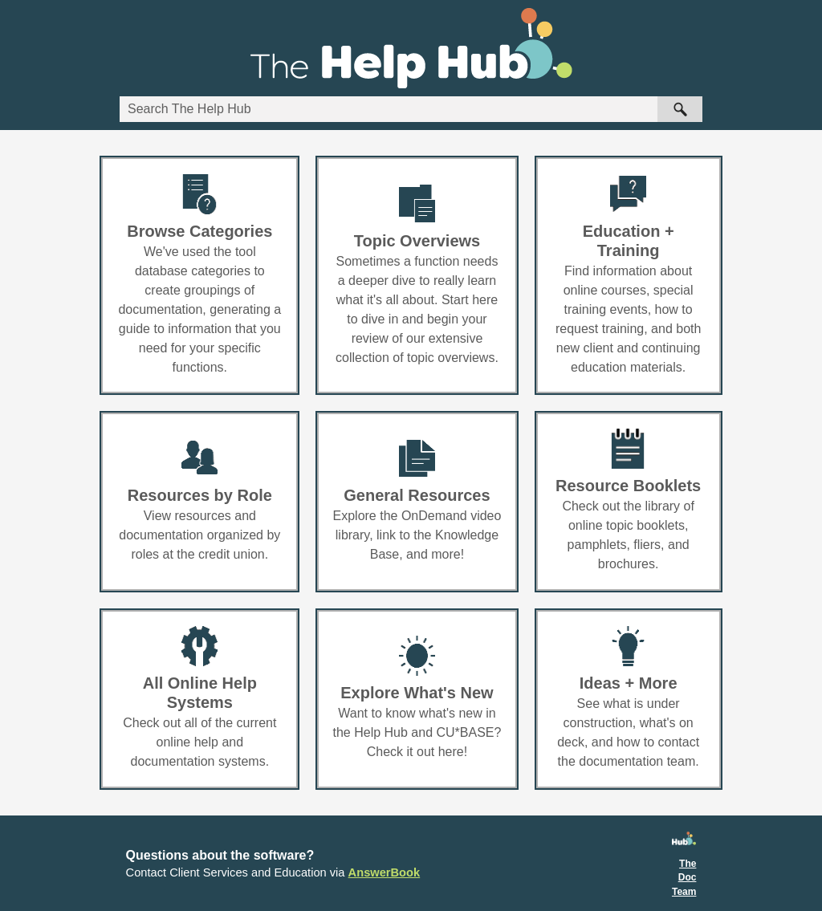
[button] (679, 109)
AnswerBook (384, 872)
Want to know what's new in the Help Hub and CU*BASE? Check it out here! (417, 732)
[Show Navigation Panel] (790, 48)
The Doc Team (684, 877)
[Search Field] (411, 109)
